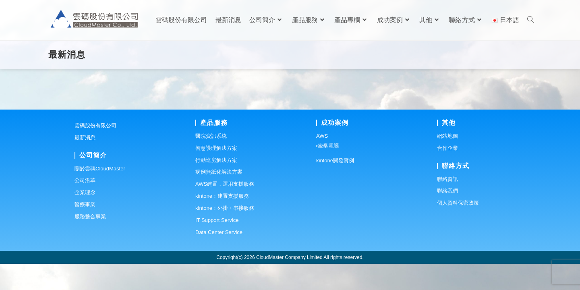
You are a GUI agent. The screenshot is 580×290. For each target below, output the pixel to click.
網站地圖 (447, 162)
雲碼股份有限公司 (95, 152)
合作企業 (447, 174)
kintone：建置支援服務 (222, 222)
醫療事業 (85, 231)
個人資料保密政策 (458, 229)
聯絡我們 (447, 217)
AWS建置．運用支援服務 (224, 210)
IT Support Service (216, 246)
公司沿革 (85, 207)
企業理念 (85, 219)
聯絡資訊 (447, 205)
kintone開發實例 (335, 187)
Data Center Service (218, 258)
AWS (322, 162)
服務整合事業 (90, 243)
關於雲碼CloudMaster (100, 195)
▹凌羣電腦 (327, 172)
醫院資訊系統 (211, 162)
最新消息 (85, 164)
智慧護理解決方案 (216, 174)
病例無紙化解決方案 (218, 198)
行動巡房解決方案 (216, 186)
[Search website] (530, 20)
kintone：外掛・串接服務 (224, 234)
